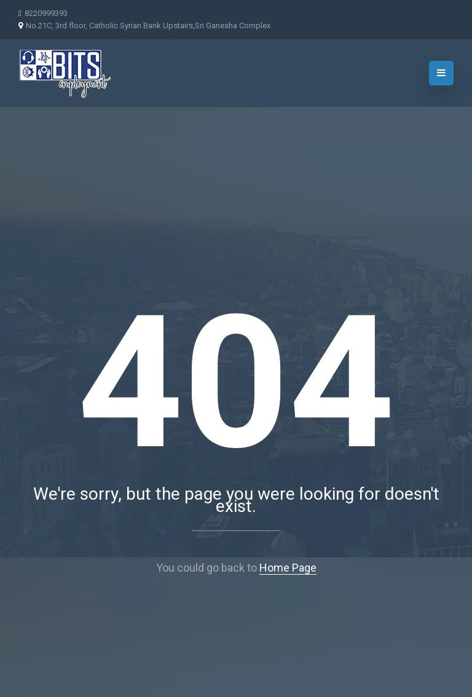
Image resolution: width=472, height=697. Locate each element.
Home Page (288, 567)
